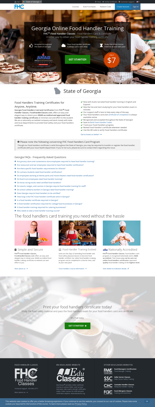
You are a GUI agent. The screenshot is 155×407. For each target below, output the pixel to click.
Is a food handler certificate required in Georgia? (36, 200)
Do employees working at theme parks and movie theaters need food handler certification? (54, 175)
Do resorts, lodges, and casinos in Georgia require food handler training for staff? (50, 186)
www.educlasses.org (78, 393)
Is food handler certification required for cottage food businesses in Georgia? (48, 203)
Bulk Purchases (89, 6)
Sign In (136, 6)
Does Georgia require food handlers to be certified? (37, 193)
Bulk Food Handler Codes (101, 122)
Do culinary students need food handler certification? (38, 172)
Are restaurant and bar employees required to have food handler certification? (49, 165)
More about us (21, 269)
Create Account (123, 6)
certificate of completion (118, 114)
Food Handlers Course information (73, 269)
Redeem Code (105, 6)
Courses (75, 6)
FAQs (98, 2)
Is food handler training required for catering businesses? (40, 207)
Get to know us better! (91, 134)
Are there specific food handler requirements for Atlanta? (40, 168)
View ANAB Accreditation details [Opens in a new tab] (116, 269)
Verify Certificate (109, 2)
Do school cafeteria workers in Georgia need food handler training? (44, 189)
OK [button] (147, 401)
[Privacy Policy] (81, 404)
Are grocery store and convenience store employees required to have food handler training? (55, 161)
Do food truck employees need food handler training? (38, 179)
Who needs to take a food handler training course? (37, 210)
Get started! (78, 325)
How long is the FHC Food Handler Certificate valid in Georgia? (42, 196)
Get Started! (77, 59)
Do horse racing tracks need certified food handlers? (38, 182)
